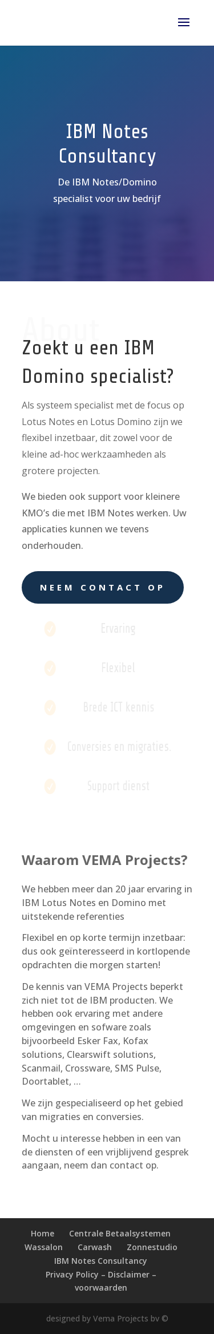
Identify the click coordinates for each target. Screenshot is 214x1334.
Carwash (95, 1247)
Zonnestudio (152, 1247)
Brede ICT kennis (118, 707)
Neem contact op (102, 587)
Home (42, 1233)
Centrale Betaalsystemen (120, 1233)
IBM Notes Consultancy (100, 1260)
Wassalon (44, 1247)
